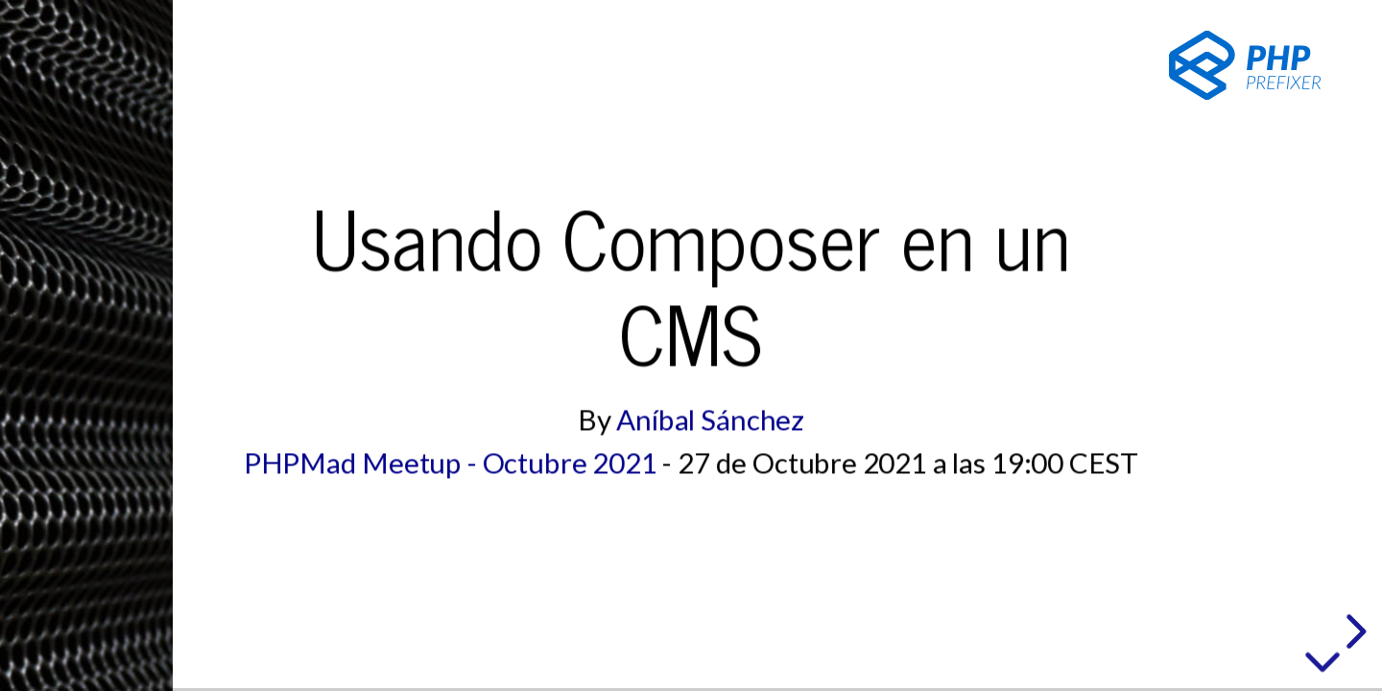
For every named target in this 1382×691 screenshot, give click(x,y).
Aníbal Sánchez (710, 419)
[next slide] (1353, 631)
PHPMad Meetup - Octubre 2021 (450, 462)
